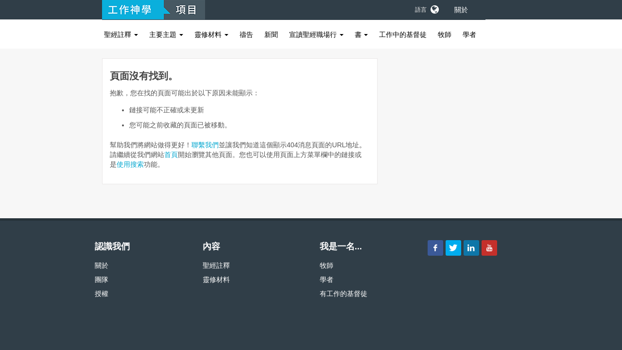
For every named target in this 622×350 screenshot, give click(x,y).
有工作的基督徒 (343, 294)
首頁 (171, 154)
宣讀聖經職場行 (316, 34)
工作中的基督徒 (403, 34)
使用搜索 (130, 164)
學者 (469, 34)
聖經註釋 (121, 34)
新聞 (271, 34)
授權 (101, 294)
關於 (461, 10)
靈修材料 (211, 34)
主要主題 (166, 34)
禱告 (246, 34)
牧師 (444, 34)
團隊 (101, 279)
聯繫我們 (205, 145)
